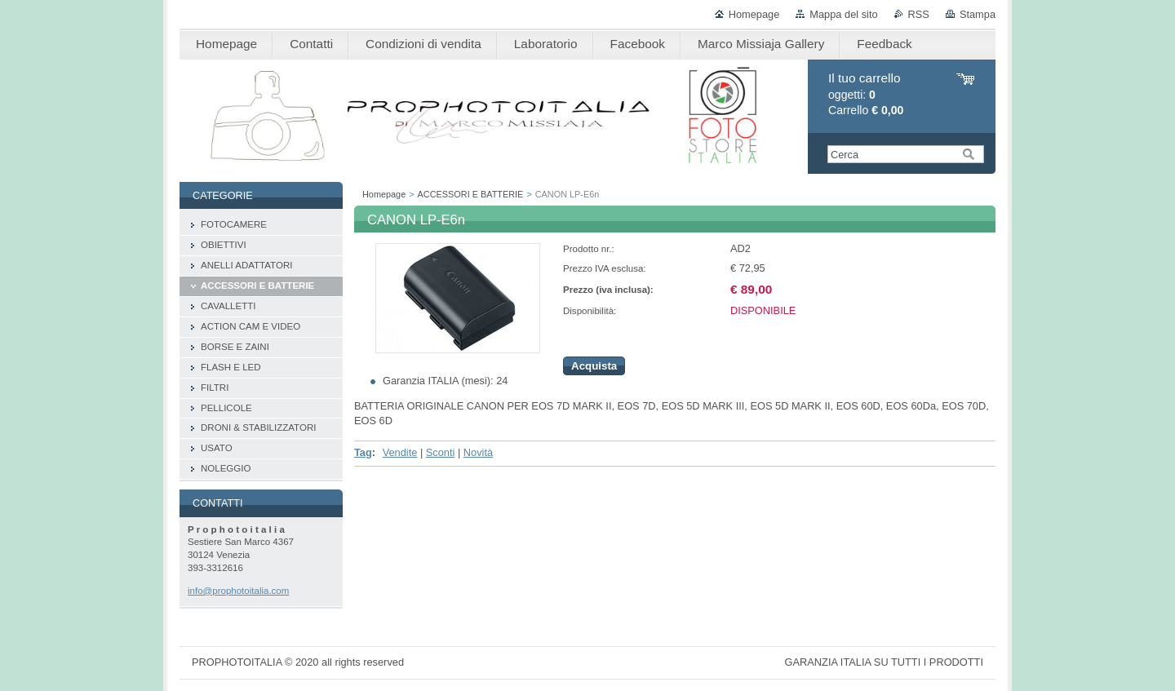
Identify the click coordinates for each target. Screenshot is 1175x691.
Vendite (400, 452)
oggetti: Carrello (865, 94)
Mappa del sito (843, 14)
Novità (478, 452)
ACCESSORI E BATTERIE (471, 194)
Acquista (594, 366)
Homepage (754, 14)
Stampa (977, 14)
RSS (918, 14)
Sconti (440, 452)
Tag (363, 452)
